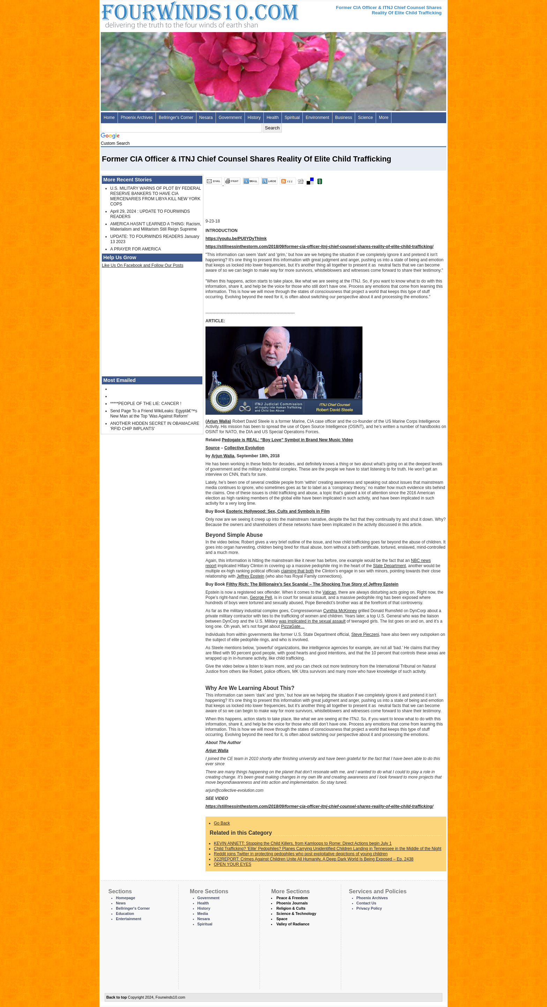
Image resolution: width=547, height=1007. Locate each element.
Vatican (329, 592)
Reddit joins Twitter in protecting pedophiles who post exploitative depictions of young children (301, 853)
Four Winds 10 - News (170, 13)
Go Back (222, 823)
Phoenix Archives (137, 117)
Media (202, 913)
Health (273, 117)
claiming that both (297, 571)
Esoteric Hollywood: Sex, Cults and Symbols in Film (278, 511)
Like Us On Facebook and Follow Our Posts (142, 265)
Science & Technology (296, 913)
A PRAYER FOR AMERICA (135, 249)
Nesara (206, 117)
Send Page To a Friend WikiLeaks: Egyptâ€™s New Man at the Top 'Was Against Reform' (153, 413)
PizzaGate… (293, 626)
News (121, 903)
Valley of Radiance (292, 924)
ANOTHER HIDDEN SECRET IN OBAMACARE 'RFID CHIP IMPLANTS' (154, 426)
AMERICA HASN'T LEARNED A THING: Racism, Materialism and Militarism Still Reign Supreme (155, 226)
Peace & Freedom (292, 898)
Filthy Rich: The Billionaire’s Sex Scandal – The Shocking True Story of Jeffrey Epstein (312, 584)
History (254, 117)
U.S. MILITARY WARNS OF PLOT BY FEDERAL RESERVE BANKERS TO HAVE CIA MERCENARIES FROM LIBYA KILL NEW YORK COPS (155, 196)
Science (365, 117)
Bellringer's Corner (176, 117)
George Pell (261, 597)
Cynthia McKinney (340, 610)
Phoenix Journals (292, 903)
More (383, 117)
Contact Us (366, 903)
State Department (389, 565)
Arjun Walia (218, 421)
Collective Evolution (244, 447)
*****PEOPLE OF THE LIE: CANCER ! (145, 403)
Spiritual (292, 117)
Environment (317, 117)
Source (212, 447)
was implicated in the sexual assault (312, 621)
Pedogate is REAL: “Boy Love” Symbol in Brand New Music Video (287, 439)
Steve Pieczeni (365, 634)
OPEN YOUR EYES (232, 864)
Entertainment (128, 919)
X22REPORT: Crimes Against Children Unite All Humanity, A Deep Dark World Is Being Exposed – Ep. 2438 (313, 859)
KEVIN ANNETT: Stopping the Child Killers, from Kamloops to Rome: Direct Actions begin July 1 (303, 843)
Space (281, 919)
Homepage (125, 898)
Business (343, 117)
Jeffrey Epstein (250, 576)
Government (230, 117)
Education (125, 913)
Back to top (116, 997)
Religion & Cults (290, 908)
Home (109, 117)
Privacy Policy (369, 908)
